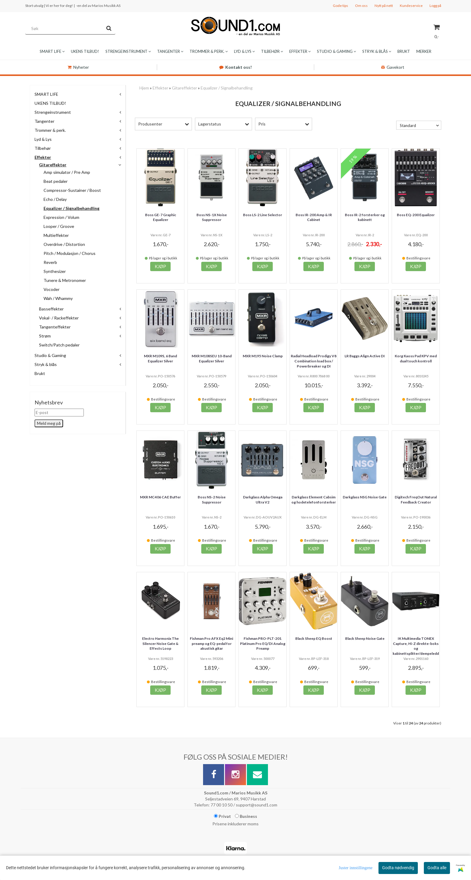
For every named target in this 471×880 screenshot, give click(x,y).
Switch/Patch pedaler (59, 344)
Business (246, 816)
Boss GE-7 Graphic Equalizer (160, 217)
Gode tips (340, 5)
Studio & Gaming (50, 355)
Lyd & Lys (43, 139)
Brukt (40, 373)
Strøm (45, 335)
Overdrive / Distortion (64, 244)
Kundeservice (411, 5)
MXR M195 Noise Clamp (263, 356)
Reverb (50, 262)
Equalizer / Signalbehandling (71, 208)
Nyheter (78, 67)
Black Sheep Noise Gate (364, 638)
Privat (222, 816)
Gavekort (392, 67)
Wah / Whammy (58, 298)
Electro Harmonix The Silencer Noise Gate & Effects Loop (160, 643)
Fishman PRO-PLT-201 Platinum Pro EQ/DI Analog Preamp (262, 643)
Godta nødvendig (398, 867)
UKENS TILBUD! (50, 103)
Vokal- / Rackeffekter (59, 317)
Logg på (435, 5)
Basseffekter (51, 308)
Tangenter (44, 121)
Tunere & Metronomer (65, 280)
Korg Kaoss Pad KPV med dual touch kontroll (416, 358)
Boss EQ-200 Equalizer (416, 215)
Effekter (43, 157)
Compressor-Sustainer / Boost (72, 190)
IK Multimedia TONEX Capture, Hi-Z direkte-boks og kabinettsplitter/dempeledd (416, 646)
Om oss (361, 5)
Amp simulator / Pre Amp (67, 172)
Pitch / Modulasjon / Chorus (70, 253)
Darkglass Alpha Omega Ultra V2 (262, 499)
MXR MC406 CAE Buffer (160, 497)
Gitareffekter (52, 164)
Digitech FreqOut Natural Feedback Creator (416, 499)
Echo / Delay (55, 199)
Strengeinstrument (53, 112)
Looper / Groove (59, 226)
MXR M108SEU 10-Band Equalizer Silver (212, 358)
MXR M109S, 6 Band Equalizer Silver (160, 358)
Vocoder (51, 289)
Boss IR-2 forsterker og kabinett (365, 217)
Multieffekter (56, 235)
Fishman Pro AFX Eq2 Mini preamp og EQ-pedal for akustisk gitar (211, 643)
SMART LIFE (46, 94)
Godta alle (436, 867)
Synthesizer (55, 271)
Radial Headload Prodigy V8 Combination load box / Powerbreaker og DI (313, 361)
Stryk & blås (46, 364)
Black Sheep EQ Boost (313, 638)
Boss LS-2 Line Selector (262, 215)
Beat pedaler (56, 181)
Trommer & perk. (50, 130)
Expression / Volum (61, 217)
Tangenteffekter (55, 326)
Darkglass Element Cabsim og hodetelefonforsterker (313, 499)
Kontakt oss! (235, 67)
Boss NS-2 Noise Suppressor (212, 499)
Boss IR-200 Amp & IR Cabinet (314, 217)
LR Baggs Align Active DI (365, 356)
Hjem (144, 87)
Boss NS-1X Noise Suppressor (211, 217)
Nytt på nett (384, 5)
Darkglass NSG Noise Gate (365, 497)
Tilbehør (43, 148)
